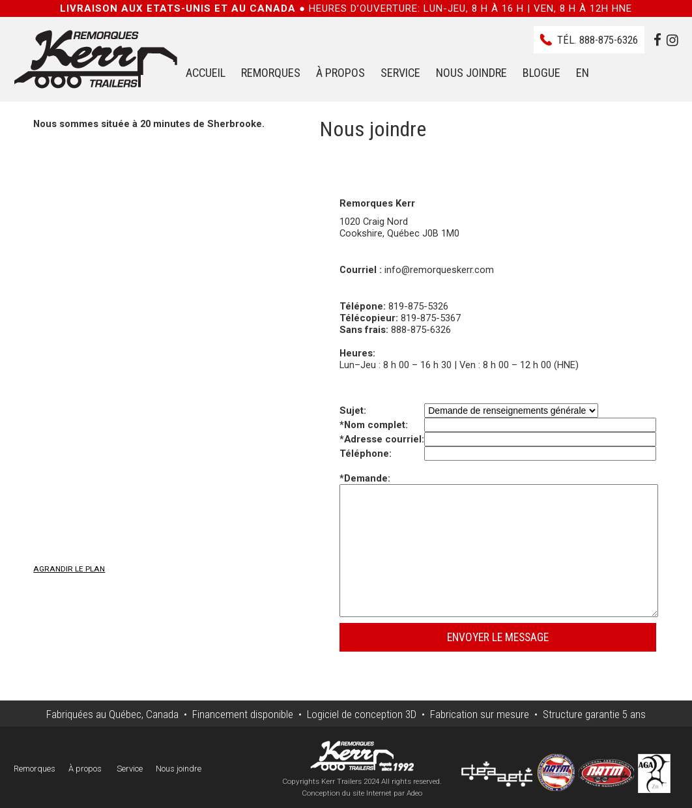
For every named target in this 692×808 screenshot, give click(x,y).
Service (400, 72)
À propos (340, 72)
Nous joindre (471, 72)
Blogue (541, 72)
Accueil (205, 72)
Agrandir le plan (69, 568)
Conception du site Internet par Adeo (362, 793)
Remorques (270, 72)
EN (582, 72)
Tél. (597, 39)
